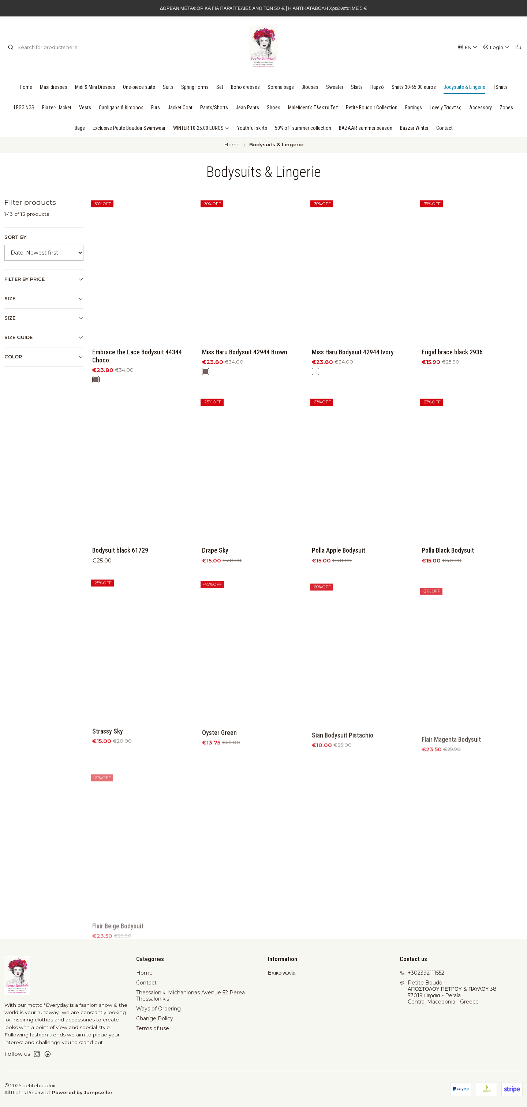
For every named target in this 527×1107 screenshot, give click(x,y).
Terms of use (152, 1028)
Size (43, 299)
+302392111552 (422, 972)
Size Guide (43, 337)
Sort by (15, 237)
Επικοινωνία (282, 972)
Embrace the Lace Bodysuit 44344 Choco (137, 356)
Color (43, 357)
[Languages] (467, 47)
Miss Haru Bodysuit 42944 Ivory (353, 352)
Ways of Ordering (158, 1008)
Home (232, 144)
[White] (315, 371)
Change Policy (154, 1018)
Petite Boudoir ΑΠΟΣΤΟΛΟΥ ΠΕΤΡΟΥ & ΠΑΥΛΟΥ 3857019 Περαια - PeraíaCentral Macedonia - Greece (448, 992)
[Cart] (518, 47)
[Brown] (96, 379)
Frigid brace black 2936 (452, 352)
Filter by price (43, 279)
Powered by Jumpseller (82, 1092)
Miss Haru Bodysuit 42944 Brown (244, 352)
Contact (146, 982)
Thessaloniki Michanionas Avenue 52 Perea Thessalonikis (190, 995)
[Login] (496, 47)
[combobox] (45, 47)
